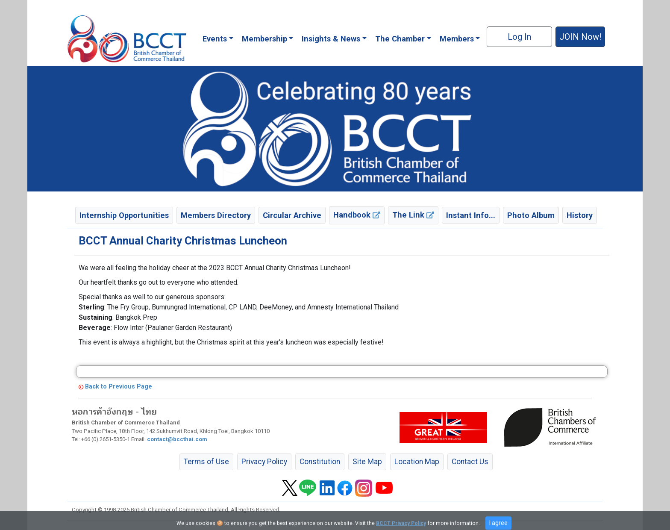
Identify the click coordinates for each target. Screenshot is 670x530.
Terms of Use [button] (206, 461)
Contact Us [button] (470, 461)
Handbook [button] (356, 214)
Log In (519, 37)
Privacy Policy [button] (264, 461)
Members (457, 38)
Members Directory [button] (216, 215)
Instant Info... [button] (470, 215)
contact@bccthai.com (177, 439)
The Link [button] (413, 214)
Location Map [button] (416, 461)
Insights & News (331, 38)
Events (215, 38)
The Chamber (400, 38)
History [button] (580, 215)
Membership (264, 38)
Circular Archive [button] (292, 215)
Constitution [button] (320, 461)
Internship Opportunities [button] (124, 215)
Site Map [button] (367, 461)
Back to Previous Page (118, 386)
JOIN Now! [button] (580, 37)
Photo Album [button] (531, 215)
